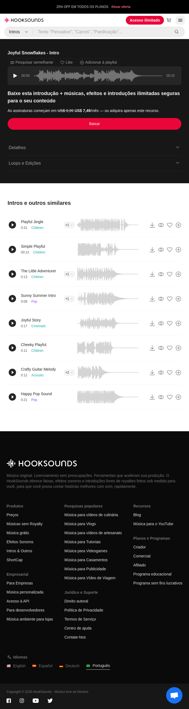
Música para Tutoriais (83, 542)
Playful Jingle (32, 222)
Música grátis (18, 533)
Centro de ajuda (78, 628)
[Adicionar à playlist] (178, 225)
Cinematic (38, 326)
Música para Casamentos (86, 560)
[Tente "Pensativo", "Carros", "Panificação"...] (101, 32)
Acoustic (37, 375)
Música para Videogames (86, 551)
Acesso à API (18, 601)
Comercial (141, 556)
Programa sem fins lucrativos (157, 583)
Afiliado (139, 565)
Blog (137, 515)
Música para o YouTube (153, 524)
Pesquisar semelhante (31, 62)
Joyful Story (31, 320)
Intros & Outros (19, 551)
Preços (13, 515)
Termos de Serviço (80, 619)
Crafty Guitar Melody (38, 369)
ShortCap (15, 560)
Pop (34, 301)
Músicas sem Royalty (24, 524)
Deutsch (69, 666)
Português (98, 665)
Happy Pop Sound (36, 394)
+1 (69, 225)
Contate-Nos (75, 637)
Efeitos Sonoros (20, 542)
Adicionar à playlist (98, 62)
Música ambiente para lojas (30, 619)
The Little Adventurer (38, 271)
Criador (139, 547)
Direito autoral (76, 601)
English (16, 666)
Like (66, 62)
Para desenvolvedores (25, 610)
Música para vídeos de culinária (91, 515)
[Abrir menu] (180, 20)
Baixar (94, 124)
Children (37, 228)
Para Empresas (20, 583)
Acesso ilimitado (145, 20)
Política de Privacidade (84, 610)
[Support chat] (174, 695)
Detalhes (95, 147)
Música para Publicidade (85, 569)
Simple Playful (33, 246)
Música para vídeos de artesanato (93, 533)
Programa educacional (152, 574)
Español (42, 666)
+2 (69, 372)
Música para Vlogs (80, 524)
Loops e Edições (95, 163)
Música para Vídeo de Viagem (90, 578)
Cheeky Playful (33, 344)
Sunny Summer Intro (38, 295)
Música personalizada (25, 592)
